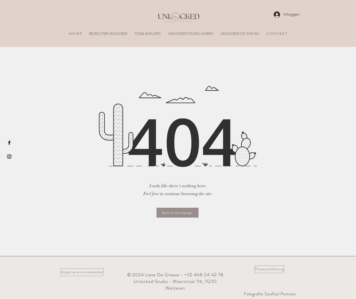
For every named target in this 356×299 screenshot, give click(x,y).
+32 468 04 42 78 (203, 274)
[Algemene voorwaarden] (82, 272)
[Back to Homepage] (177, 213)
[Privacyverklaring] (269, 269)
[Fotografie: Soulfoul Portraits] (270, 294)
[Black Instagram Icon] (9, 156)
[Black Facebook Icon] (9, 143)
